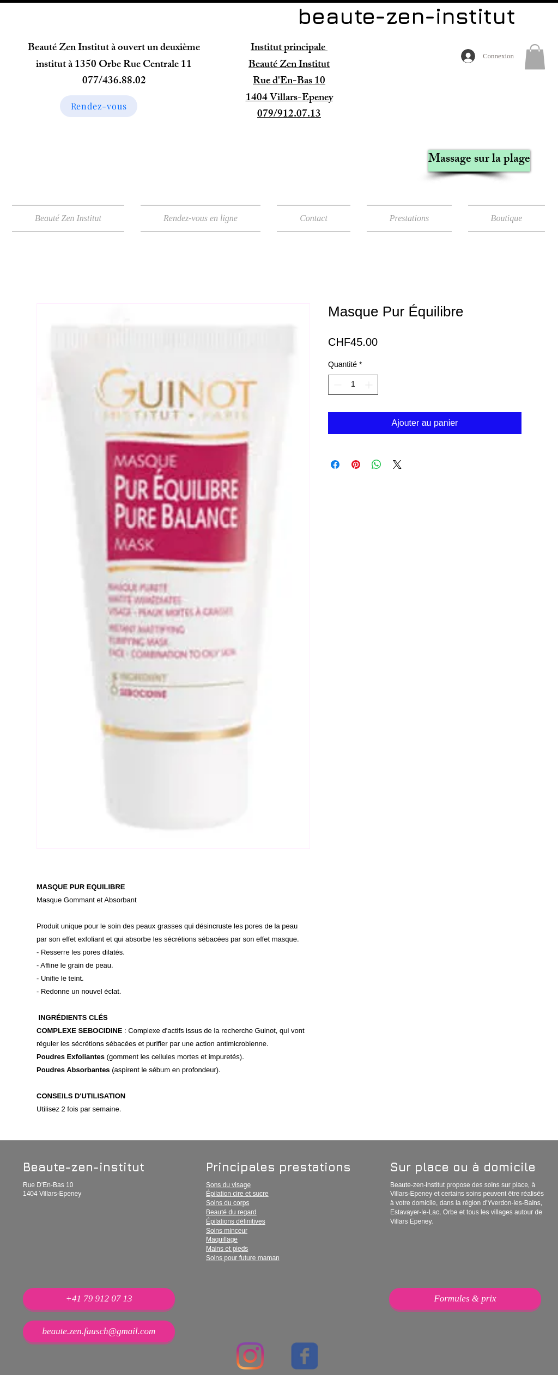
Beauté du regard (231, 1212)
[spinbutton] (353, 384)
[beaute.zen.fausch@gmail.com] (99, 1331)
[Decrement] (336, 384)
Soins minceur (226, 1231)
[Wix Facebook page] (304, 1356)
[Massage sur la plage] (479, 161)
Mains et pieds (227, 1248)
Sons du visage (228, 1185)
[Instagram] (250, 1356)
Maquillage (222, 1239)
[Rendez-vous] (98, 106)
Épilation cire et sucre (237, 1193)
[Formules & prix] (465, 1299)
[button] (534, 57)
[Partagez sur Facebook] (335, 464)
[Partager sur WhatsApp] (376, 464)
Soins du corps (227, 1203)
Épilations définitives (235, 1221)
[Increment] (370, 384)
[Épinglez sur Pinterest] (355, 464)
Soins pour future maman (243, 1258)
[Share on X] (397, 464)
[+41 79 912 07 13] (99, 1299)
